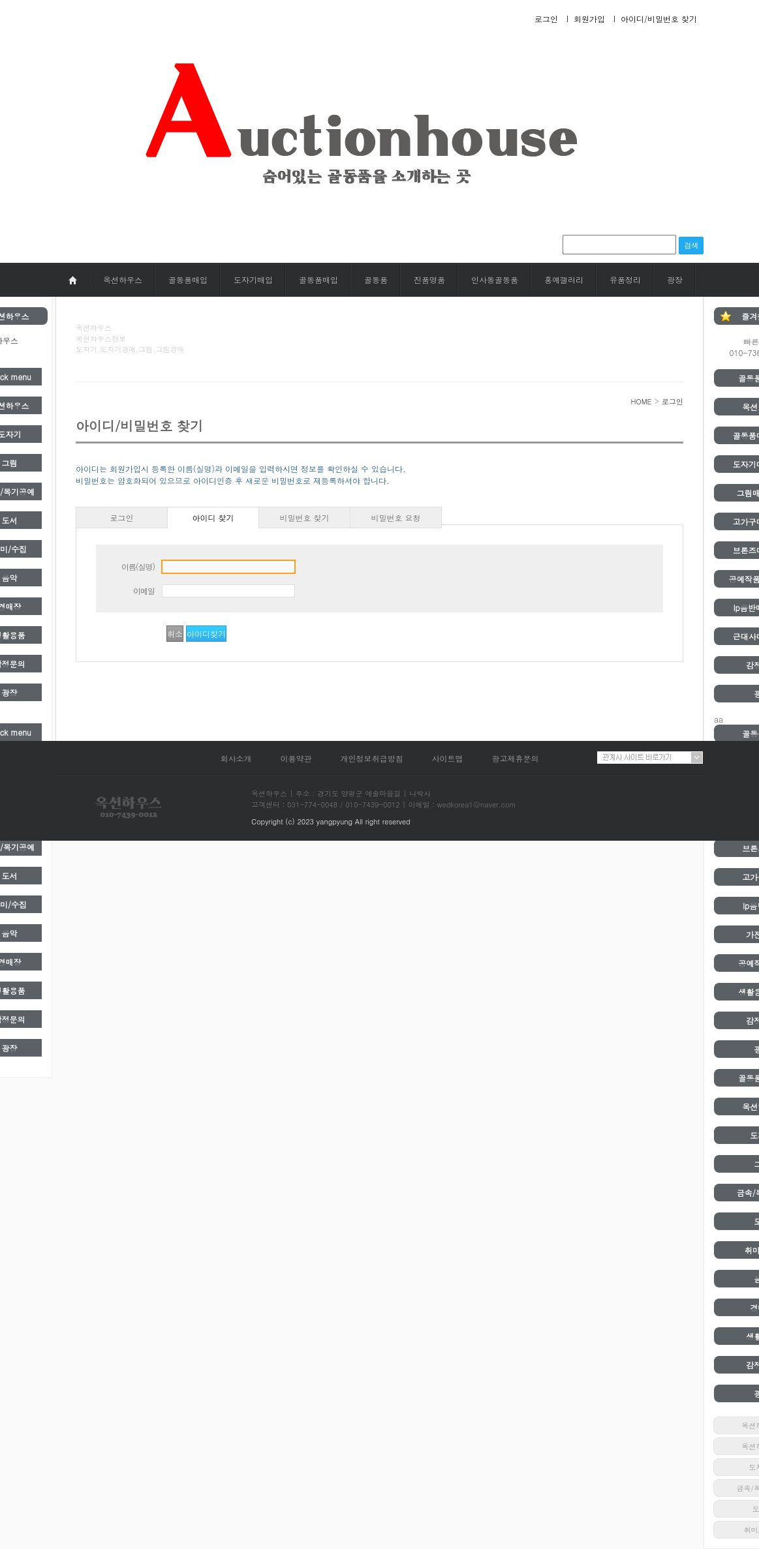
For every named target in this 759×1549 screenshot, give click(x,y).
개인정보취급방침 (372, 758)
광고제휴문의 (515, 758)
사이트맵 (447, 758)
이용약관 (295, 758)
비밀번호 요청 (395, 517)
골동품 (376, 279)
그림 (9, 462)
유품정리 (625, 279)
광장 (675, 279)
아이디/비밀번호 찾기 (659, 18)
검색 (691, 245)
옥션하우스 (122, 279)
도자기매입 (253, 279)
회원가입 (589, 18)
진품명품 (429, 279)
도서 (9, 520)
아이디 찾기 (213, 517)
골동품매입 (188, 279)
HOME (640, 401)
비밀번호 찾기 (304, 517)
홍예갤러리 (563, 279)
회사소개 (235, 758)
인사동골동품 (494, 279)
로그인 (546, 18)
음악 (9, 577)
